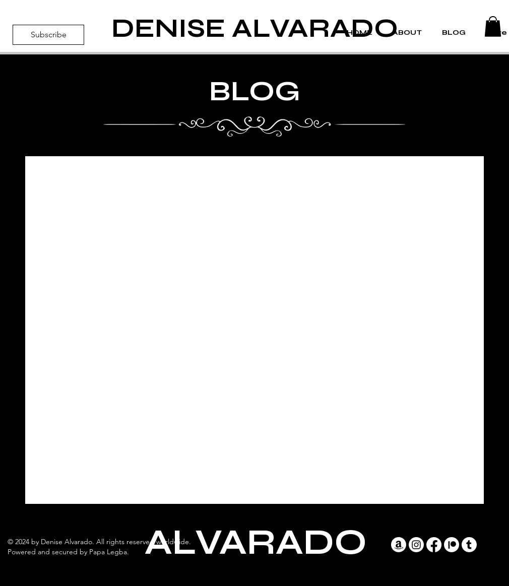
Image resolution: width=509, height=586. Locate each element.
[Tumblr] (469, 544)
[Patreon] (451, 544)
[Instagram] (416, 544)
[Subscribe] (48, 35)
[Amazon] (398, 544)
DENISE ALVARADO (254, 28)
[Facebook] (433, 544)
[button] (492, 26)
